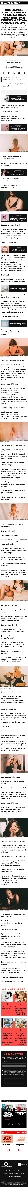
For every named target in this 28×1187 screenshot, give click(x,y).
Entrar (25, 3)
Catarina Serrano (17, 981)
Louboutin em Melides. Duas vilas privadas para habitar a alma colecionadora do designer (7, 1039)
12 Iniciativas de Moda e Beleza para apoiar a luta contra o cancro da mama (18, 128)
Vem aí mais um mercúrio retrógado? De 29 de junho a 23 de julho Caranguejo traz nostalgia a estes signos (20, 1039)
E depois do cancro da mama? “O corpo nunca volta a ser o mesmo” (18, 99)
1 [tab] (12, 1124)
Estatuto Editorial (18, 1170)
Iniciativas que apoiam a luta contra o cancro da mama (18, 250)
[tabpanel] (7, 1110)
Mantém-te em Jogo (20, 1145)
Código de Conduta (19, 1173)
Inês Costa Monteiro (14, 63)
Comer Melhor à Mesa (7, 1145)
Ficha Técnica (9, 1170)
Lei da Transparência (8, 1173)
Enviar (14, 1066)
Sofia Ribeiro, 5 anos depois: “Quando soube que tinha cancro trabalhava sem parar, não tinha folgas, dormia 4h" (18, 218)
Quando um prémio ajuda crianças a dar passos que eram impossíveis (8, 1114)
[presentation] (14, 1081)
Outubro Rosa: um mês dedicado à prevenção (18, 324)
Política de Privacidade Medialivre (16, 1184)
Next (19, 1124)
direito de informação (14, 1072)
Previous (9, 1124)
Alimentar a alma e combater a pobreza (20, 1113)
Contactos (10, 1176)
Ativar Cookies (17, 1176)
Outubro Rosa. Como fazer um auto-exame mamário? (18, 289)
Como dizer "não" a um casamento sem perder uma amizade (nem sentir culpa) (20, 1010)
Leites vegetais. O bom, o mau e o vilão (7, 1008)
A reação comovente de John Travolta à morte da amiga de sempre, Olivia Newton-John (18, 173)
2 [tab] (14, 1124)
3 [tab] (16, 1124)
